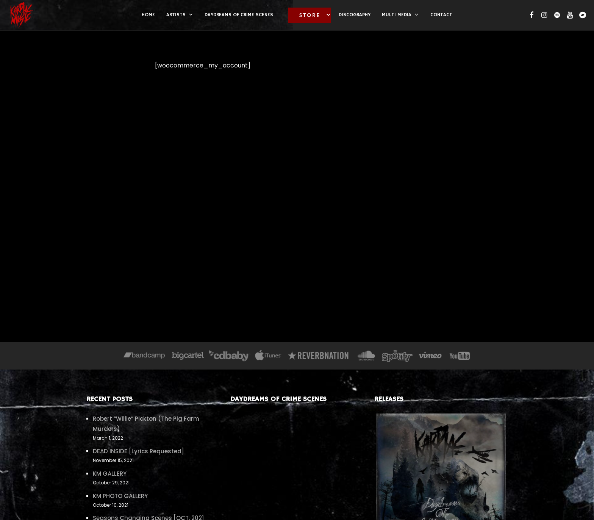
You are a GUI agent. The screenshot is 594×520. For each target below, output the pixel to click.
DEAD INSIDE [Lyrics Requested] (138, 451)
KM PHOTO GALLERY (120, 496)
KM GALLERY (110, 474)
